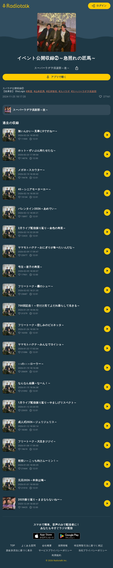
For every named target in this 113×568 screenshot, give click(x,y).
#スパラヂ (64, 91)
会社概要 (47, 545)
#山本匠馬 (39, 91)
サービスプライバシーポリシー (55, 550)
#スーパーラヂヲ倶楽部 (83, 91)
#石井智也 (52, 91)
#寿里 (29, 91)
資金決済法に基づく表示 (19, 550)
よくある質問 (28, 545)
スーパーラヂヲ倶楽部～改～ (51, 67)
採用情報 (63, 545)
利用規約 (56, 555)
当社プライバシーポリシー (93, 550)
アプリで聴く (56, 77)
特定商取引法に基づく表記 (88, 545)
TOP (12, 545)
